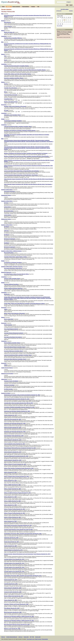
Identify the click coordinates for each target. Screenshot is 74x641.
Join (67, 5)
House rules (26, 636)
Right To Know (38, 639)
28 (60, 23)
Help (38, 6)
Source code (37, 636)
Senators (33, 6)
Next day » (71, 10)
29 (62, 23)
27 (58, 23)
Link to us (20, 636)
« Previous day (58, 10)
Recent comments (16, 6)
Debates (8, 6)
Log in (71, 5)
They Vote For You (30, 639)
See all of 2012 (59, 25)
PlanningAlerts (45, 639)
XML (33, 636)
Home (3, 6)
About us (3, 636)
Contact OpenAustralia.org (11, 636)
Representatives (25, 6)
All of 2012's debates (64, 9)
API (30, 636)
